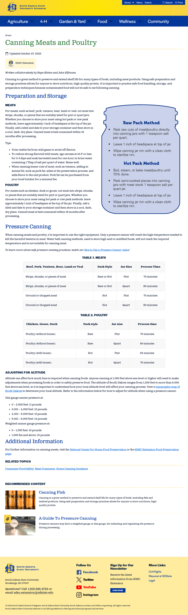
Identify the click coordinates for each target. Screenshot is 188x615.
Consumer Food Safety (19, 469)
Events (148, 2)
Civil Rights (155, 571)
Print (179, 2)
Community (158, 21)
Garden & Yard (72, 21)
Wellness (128, 21)
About (127, 2)
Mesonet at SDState (160, 576)
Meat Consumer (45, 469)
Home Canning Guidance (72, 469)
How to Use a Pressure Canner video (106, 250)
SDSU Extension (24, 63)
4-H (44, 21)
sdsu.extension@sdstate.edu (33, 592)
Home (8, 35)
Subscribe (118, 590)
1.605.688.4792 (38, 589)
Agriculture (18, 21)
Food (103, 21)
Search (167, 2)
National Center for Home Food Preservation (98, 449)
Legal (152, 580)
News (140, 2)
